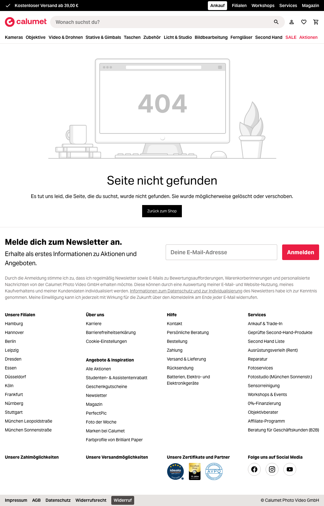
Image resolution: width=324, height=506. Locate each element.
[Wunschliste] (304, 22)
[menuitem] (14, 37)
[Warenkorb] (316, 22)
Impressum (16, 500)
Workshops (263, 5)
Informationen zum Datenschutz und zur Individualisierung (186, 291)
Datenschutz (58, 500)
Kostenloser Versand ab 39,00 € (46, 5)
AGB (36, 500)
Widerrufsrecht (90, 500)
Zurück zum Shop (162, 211)
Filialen (239, 5)
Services (288, 5)
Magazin (310, 5)
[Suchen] (276, 22)
